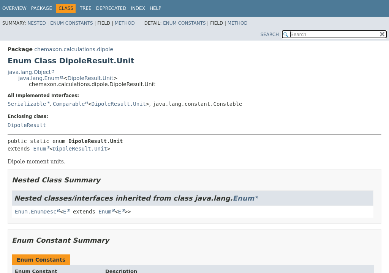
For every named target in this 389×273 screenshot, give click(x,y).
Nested (36, 23)
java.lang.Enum (39, 78)
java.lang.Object (29, 72)
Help (155, 8)
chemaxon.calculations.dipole (73, 49)
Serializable (27, 104)
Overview (14, 8)
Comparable (69, 104)
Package (41, 8)
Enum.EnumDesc (36, 212)
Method (125, 23)
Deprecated (111, 8)
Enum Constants (71, 23)
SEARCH (270, 34)
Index (138, 8)
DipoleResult (27, 125)
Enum (39, 149)
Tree (86, 8)
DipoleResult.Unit (90, 78)
